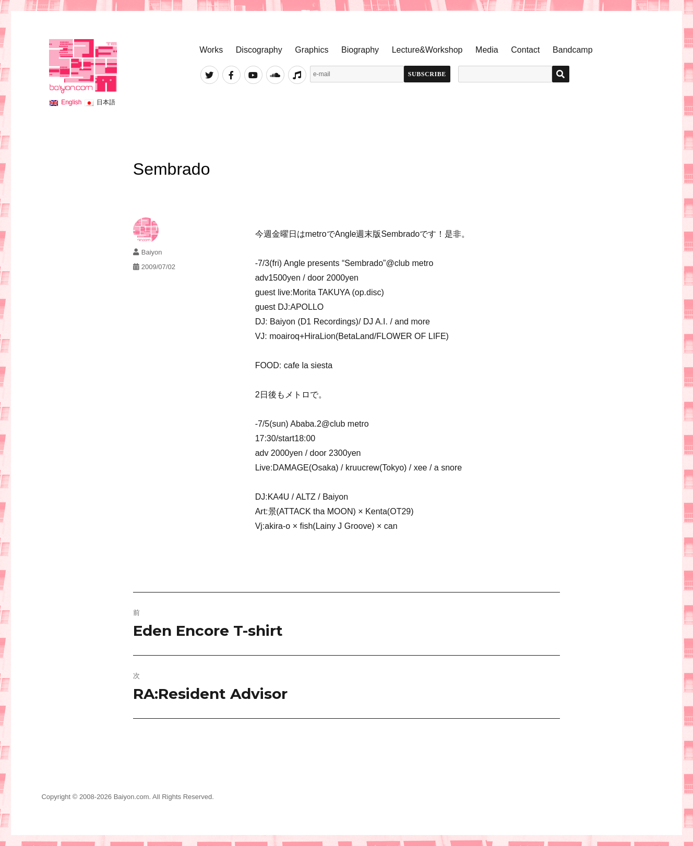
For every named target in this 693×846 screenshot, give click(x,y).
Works (211, 49)
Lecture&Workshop (427, 49)
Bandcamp (573, 49)
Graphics (311, 49)
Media (486, 49)
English (71, 102)
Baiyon (151, 252)
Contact (525, 49)
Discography (259, 49)
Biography (360, 49)
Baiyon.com (131, 797)
